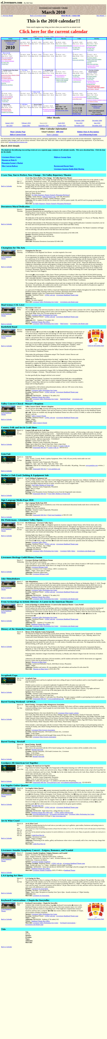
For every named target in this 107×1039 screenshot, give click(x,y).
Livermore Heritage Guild (40, 567)
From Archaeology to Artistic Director (20, 601)
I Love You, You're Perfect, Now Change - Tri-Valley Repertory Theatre (36, 175)
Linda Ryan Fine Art (38, 835)
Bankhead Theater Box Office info (42, 812)
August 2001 (26, 125)
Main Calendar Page (17, 132)
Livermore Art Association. (40, 889)
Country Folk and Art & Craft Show (19, 427)
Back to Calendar (6, 186)
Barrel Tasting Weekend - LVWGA (18, 701)
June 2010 (97, 123)
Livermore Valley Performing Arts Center (45, 302)
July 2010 (9, 125)
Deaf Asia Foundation (54, 515)
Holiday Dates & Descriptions (88, 132)
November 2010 (79, 125)
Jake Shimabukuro (10, 578)
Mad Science (64, 323)
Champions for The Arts (13, 247)
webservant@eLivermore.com (18, 142)
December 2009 (97, 120)
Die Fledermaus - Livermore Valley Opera (21, 520)
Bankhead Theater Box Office (40, 322)
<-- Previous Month (7, 15)
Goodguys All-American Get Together (19, 763)
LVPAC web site (50, 295)
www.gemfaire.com (92, 465)
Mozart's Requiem (34, 403)
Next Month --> (101, 15)
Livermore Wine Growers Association (43, 730)
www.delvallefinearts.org (40, 814)
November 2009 (79, 120)
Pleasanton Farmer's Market (12, 163)
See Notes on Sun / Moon (61, 110)
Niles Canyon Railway (10, 166)
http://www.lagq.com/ (59, 816)
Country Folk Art (64, 446)
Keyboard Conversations (67, 923)
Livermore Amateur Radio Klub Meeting (69, 169)
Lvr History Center (10, 42)
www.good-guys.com (53, 782)
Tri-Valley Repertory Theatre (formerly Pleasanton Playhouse (50, 195)
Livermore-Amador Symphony (42, 870)
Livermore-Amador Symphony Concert (20, 850)
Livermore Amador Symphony (41, 862)
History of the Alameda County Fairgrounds (23, 629)
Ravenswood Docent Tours (64, 166)
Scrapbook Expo (9, 675)
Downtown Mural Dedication (15, 206)
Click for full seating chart (96, 344)
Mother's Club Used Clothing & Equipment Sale (25, 475)
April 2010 (61, 123)
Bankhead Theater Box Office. (40, 868)
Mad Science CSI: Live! (12, 305)
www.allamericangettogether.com (71, 782)
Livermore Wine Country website (68, 713)
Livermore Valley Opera (39, 542)
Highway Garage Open (62, 157)
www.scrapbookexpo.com (56, 699)
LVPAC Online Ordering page (64, 812)
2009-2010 (59, 132)
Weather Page (76, 113)
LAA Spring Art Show (12, 875)
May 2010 (79, 123)
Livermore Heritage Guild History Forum (21, 557)
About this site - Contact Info (70, 15)
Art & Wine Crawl (10, 820)
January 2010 (9, 123)
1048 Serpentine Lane (49, 197)
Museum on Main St (9, 160)
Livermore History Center (11, 157)
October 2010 (61, 125)
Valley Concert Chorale (39, 416)
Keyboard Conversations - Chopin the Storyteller (25, 900)
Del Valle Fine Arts (37, 805)
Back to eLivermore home (38, 15)
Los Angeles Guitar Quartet (14, 785)
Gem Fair (6, 454)
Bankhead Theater (69, 870)
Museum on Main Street (39, 662)
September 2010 (43, 125)
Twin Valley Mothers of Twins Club (43, 485)
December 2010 (97, 125)
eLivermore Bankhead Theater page (67, 295)
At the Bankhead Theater (8, 257)
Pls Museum (10, 44)
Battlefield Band (9, 327)
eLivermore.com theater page (69, 302)
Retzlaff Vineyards (37, 749)
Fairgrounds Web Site (39, 447)
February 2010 (26, 123)
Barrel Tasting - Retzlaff (13, 741)
